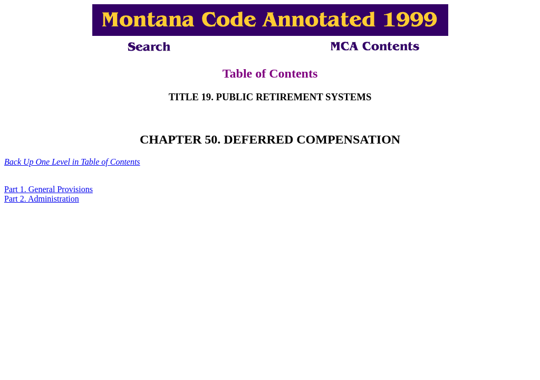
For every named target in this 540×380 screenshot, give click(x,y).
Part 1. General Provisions (48, 189)
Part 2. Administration (41, 198)
